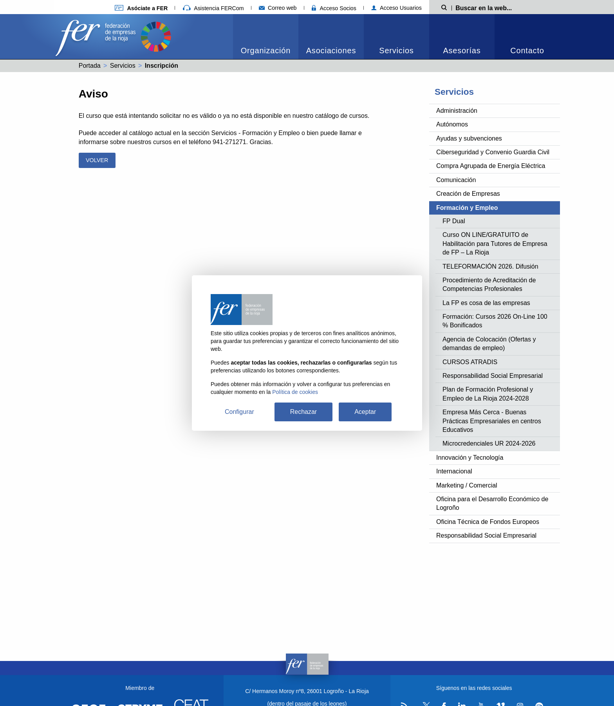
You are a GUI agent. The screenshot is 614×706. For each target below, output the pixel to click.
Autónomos (452, 124)
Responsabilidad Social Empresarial (492, 375)
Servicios (396, 50)
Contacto (527, 50)
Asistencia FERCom (213, 8)
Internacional (454, 471)
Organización (266, 50)
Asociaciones (331, 50)
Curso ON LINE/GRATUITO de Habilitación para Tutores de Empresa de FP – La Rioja (494, 243)
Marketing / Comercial (466, 485)
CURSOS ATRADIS (469, 362)
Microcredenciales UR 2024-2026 (488, 443)
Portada (90, 65)
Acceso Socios (334, 8)
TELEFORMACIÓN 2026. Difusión (490, 266)
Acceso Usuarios (396, 8)
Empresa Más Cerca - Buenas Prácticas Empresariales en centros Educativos (491, 421)
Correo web (278, 8)
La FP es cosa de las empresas (486, 303)
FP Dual (453, 221)
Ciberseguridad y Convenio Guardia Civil (492, 152)
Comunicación (456, 180)
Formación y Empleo (467, 207)
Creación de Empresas (468, 193)
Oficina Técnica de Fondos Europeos (487, 521)
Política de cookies (295, 392)
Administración (456, 110)
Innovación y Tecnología (469, 457)
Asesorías (461, 50)
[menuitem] (265, 36)
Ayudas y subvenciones (469, 138)
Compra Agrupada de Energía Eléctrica (490, 166)
